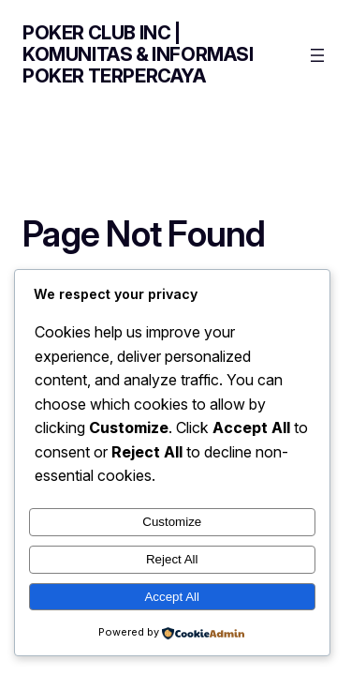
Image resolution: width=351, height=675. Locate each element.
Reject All (172, 559)
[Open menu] (317, 55)
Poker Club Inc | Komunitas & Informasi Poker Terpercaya (138, 54)
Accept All (171, 597)
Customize (171, 522)
